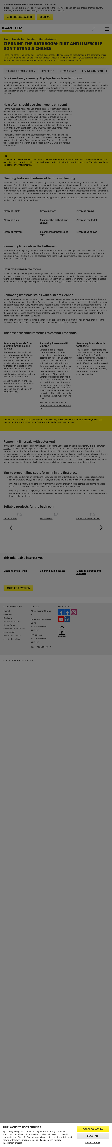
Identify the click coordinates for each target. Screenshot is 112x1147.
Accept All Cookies (93, 1129)
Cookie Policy (46, 1140)
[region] (56, 1135)
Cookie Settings (92, 1143)
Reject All (92, 1136)
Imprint (18, 1143)
